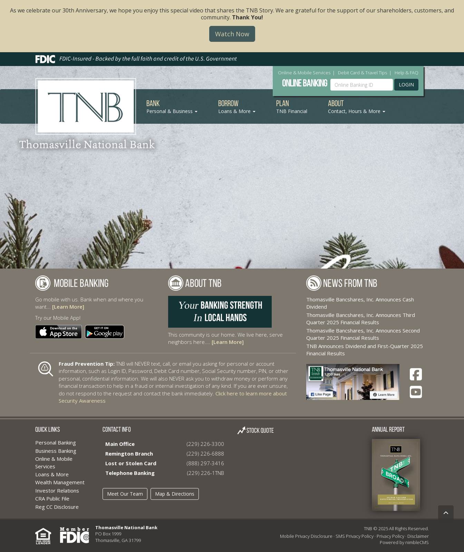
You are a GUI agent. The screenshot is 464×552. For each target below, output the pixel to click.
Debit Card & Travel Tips (362, 72)
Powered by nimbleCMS (404, 542)
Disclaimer (418, 536)
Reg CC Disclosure (57, 506)
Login (406, 84)
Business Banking (55, 450)
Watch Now (232, 34)
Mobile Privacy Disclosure (306, 536)
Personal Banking (55, 442)
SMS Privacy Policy (355, 536)
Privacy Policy (390, 536)
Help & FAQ (406, 72)
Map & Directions (174, 493)
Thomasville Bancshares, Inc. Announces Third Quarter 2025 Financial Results (360, 318)
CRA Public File (52, 498)
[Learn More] (68, 306)
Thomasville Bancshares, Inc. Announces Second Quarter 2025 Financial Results (363, 334)
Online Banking (304, 84)
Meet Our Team (125, 493)
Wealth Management (60, 482)
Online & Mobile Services (304, 72)
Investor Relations (57, 490)
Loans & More (52, 474)
